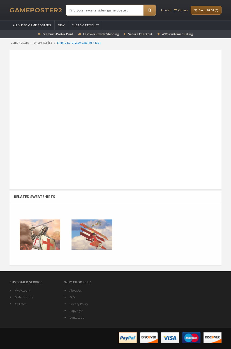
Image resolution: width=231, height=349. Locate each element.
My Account (22, 290)
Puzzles (148, 77)
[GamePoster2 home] (35, 10)
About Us (75, 290)
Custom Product (85, 25)
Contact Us (76, 317)
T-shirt (180, 68)
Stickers (135, 77)
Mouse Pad (138, 68)
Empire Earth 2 (43, 43)
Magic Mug (165, 68)
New (61, 25)
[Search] (149, 10)
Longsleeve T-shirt (192, 73)
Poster (123, 68)
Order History (24, 297)
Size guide (126, 146)
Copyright (76, 311)
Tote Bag (125, 73)
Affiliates (21, 304)
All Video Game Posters (32, 25)
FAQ (72, 297)
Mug (152, 68)
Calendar (193, 68)
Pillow (123, 77)
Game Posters (20, 43)
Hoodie (139, 73)
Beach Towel (166, 77)
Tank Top (170, 73)
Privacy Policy (78, 304)
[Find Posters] (104, 10)
